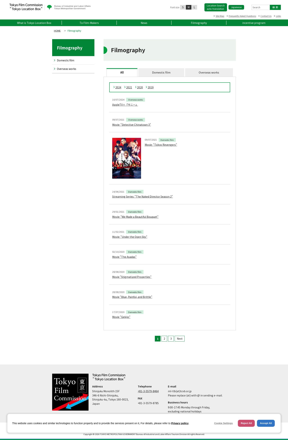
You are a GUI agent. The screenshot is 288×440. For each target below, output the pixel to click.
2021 (129, 87)
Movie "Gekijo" (121, 317)
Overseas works (209, 72)
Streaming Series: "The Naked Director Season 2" (142, 196)
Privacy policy (179, 423)
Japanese (236, 7)
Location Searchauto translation (216, 7)
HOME (57, 30)
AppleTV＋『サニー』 (125, 104)
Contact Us (265, 15)
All (122, 72)
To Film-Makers (89, 23)
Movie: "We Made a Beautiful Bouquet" (135, 217)
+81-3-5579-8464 (148, 391)
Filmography (199, 23)
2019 (151, 87)
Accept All (266, 423)
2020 (140, 87)
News (144, 23)
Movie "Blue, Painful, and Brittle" (132, 297)
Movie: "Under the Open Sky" (129, 237)
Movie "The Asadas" (124, 257)
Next (180, 338)
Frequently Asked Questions (242, 15)
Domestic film (161, 72)
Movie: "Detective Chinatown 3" (131, 124)
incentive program (253, 23)
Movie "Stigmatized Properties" (132, 277)
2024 (118, 87)
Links (278, 15)
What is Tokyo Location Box (34, 23)
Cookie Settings (223, 423)
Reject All (246, 423)
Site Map (220, 15)
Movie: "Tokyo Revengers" (161, 144)
